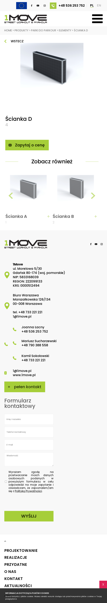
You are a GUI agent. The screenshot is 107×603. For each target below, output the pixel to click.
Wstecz (17, 41)
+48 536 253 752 (67, 5)
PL (92, 5)
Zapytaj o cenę (30, 145)
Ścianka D (81, 30)
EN (99, 5)
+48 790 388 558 (34, 345)
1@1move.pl (22, 316)
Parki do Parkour (44, 30)
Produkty (22, 30)
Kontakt (13, 578)
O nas (10, 571)
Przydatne (15, 564)
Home (9, 30)
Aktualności (18, 585)
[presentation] (11, 197)
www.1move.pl (24, 375)
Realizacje (15, 557)
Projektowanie (21, 550)
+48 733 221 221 (30, 312)
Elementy (66, 30)
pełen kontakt (27, 387)
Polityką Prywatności (28, 491)
